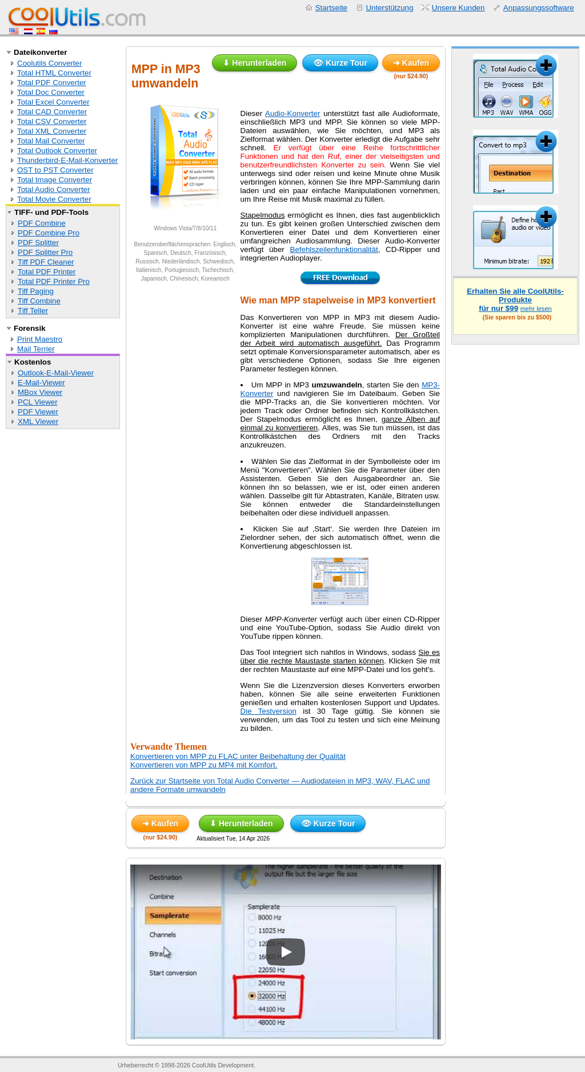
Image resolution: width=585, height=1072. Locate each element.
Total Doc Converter (51, 92)
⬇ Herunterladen (254, 62)
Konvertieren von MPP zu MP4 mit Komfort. (204, 765)
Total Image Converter (54, 179)
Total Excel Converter (53, 102)
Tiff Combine (39, 301)
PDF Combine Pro (48, 233)
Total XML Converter (51, 131)
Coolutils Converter (49, 63)
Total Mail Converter (51, 141)
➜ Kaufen (411, 62)
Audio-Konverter (292, 113)
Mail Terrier (36, 349)
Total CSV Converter (51, 121)
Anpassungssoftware (538, 7)
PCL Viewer (38, 402)
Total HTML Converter (54, 73)
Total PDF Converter (51, 82)
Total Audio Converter (53, 189)
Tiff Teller (33, 310)
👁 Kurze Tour (340, 62)
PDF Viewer (38, 411)
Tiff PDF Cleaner (46, 262)
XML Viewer (38, 421)
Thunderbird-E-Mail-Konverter (67, 160)
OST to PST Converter (55, 170)
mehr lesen (536, 308)
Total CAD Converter (52, 111)
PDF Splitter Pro (45, 252)
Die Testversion (268, 711)
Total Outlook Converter (57, 150)
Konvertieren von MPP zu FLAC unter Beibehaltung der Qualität (238, 756)
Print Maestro (39, 339)
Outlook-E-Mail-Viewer (56, 373)
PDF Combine (42, 223)
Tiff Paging (36, 291)
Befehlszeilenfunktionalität (334, 249)
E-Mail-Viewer (41, 382)
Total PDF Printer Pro (54, 281)
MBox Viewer (40, 392)
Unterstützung (389, 7)
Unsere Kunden (458, 7)
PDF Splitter (38, 242)
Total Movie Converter (54, 199)
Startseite (331, 7)
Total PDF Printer (46, 271)
